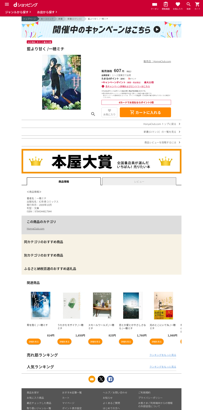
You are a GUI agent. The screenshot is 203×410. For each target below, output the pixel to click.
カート (66, 397)
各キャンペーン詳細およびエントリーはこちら (128, 86)
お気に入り (109, 114)
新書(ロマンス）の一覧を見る (160, 131)
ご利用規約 (144, 392)
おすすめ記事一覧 (72, 392)
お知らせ (108, 397)
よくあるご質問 (111, 403)
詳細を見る (34, 341)
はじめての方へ (111, 408)
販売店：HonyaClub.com (157, 61)
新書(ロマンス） (75, 18)
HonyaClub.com (35, 228)
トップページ (29, 18)
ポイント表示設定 (72, 408)
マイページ (68, 403)
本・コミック (47, 18)
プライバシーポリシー (150, 397)
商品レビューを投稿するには (160, 142)
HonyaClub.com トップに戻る (159, 124)
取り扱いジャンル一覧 (39, 408)
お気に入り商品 (35, 397)
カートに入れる (145, 112)
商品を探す (33, 392)
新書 (60, 18)
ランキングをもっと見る (162, 355)
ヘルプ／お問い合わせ (115, 392)
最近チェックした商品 (39, 403)
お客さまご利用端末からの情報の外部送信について (155, 404)
